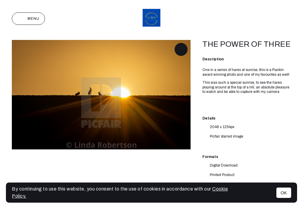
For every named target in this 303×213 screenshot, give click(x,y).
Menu (28, 18)
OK (284, 192)
